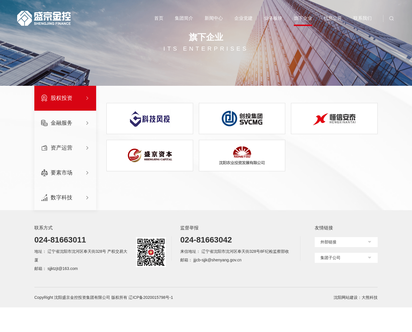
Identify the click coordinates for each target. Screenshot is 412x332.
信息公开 (333, 18)
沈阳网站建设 (346, 322)
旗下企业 (303, 18)
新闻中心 (214, 18)
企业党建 (243, 18)
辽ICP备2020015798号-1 (150, 322)
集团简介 (184, 18)
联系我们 (362, 18)
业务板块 (273, 18)
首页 (158, 18)
